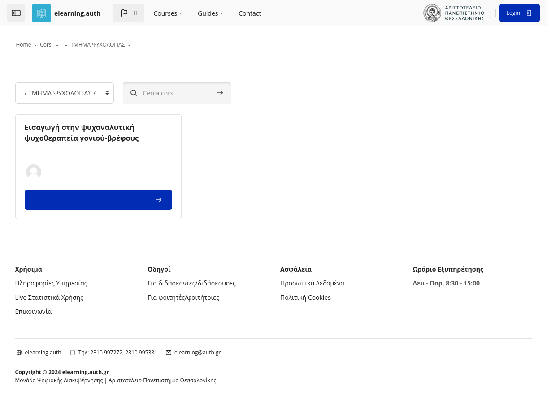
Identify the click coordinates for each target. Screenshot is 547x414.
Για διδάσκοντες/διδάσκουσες (202, 284)
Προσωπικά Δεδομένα (312, 284)
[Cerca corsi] (197, 93)
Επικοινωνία (54, 312)
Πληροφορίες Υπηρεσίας (72, 284)
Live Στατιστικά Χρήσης (70, 298)
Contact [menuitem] (250, 13)
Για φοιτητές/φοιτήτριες (194, 298)
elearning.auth (64, 353)
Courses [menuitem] (166, 13)
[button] (128, 13)
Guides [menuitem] (208, 13)
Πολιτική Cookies (305, 298)
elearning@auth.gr (218, 353)
